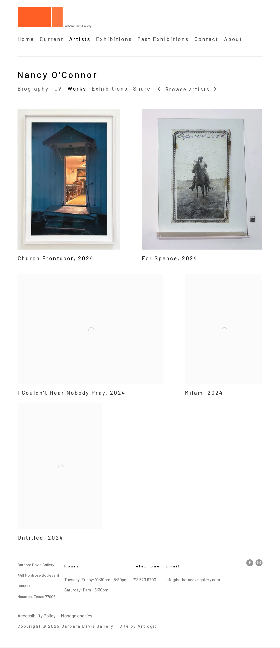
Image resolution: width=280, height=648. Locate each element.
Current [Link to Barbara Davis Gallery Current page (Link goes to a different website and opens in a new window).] (52, 39)
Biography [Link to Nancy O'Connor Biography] (33, 88)
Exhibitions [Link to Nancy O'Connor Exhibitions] (110, 88)
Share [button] (142, 88)
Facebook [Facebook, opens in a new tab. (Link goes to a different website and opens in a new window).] (249, 562)
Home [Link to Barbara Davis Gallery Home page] (26, 39)
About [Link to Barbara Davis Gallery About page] (233, 39)
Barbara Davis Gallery (55, 17)
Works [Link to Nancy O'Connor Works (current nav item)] (77, 88)
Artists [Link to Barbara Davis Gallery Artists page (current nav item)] (80, 39)
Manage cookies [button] (76, 615)
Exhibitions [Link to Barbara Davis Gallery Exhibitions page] (114, 39)
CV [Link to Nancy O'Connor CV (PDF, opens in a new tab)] (58, 88)
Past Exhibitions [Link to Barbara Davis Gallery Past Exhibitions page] (163, 39)
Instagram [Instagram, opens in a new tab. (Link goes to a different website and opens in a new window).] (259, 562)
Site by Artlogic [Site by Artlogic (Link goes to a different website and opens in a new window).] (138, 626)
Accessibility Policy (37, 615)
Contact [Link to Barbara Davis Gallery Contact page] (206, 39)
